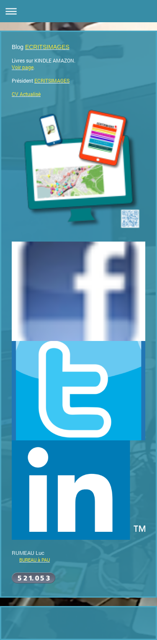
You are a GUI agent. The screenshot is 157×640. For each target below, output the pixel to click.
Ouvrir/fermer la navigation (78, 11)
